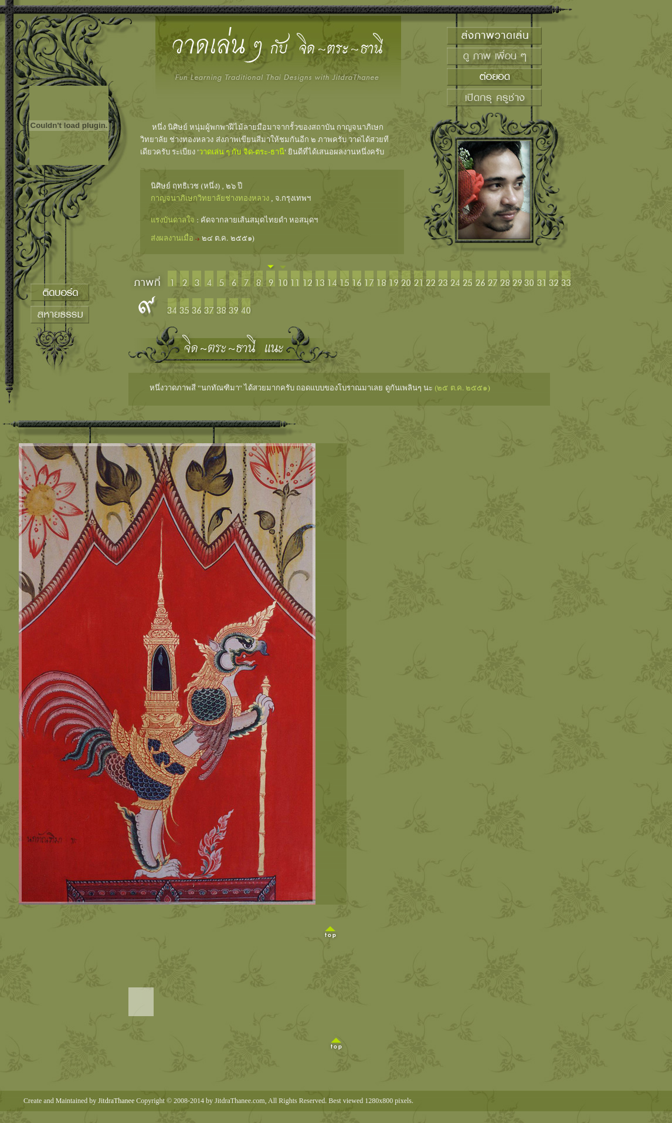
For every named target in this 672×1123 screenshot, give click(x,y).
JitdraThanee (116, 1101)
